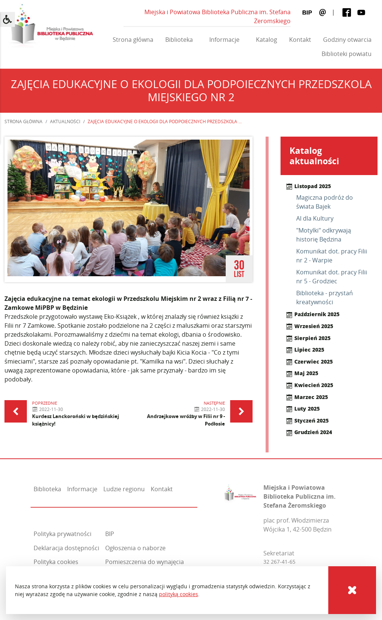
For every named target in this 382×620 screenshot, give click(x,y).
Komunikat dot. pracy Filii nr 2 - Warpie (331, 255)
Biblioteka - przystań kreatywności (324, 297)
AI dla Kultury (315, 218)
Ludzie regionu (124, 489)
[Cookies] (352, 590)
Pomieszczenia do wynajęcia (144, 562)
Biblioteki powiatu (347, 54)
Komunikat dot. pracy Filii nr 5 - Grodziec (331, 276)
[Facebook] (346, 12)
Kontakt (300, 39)
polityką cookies (178, 594)
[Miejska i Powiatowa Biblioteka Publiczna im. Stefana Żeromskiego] (240, 492)
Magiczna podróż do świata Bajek (324, 202)
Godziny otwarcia (347, 39)
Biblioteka (179, 39)
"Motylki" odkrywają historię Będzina (323, 234)
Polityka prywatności (62, 534)
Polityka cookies (56, 562)
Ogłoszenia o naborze (135, 548)
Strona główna (133, 39)
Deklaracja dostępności (66, 548)
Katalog (266, 39)
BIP (109, 534)
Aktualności (65, 121)
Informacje (224, 39)
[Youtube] (361, 12)
